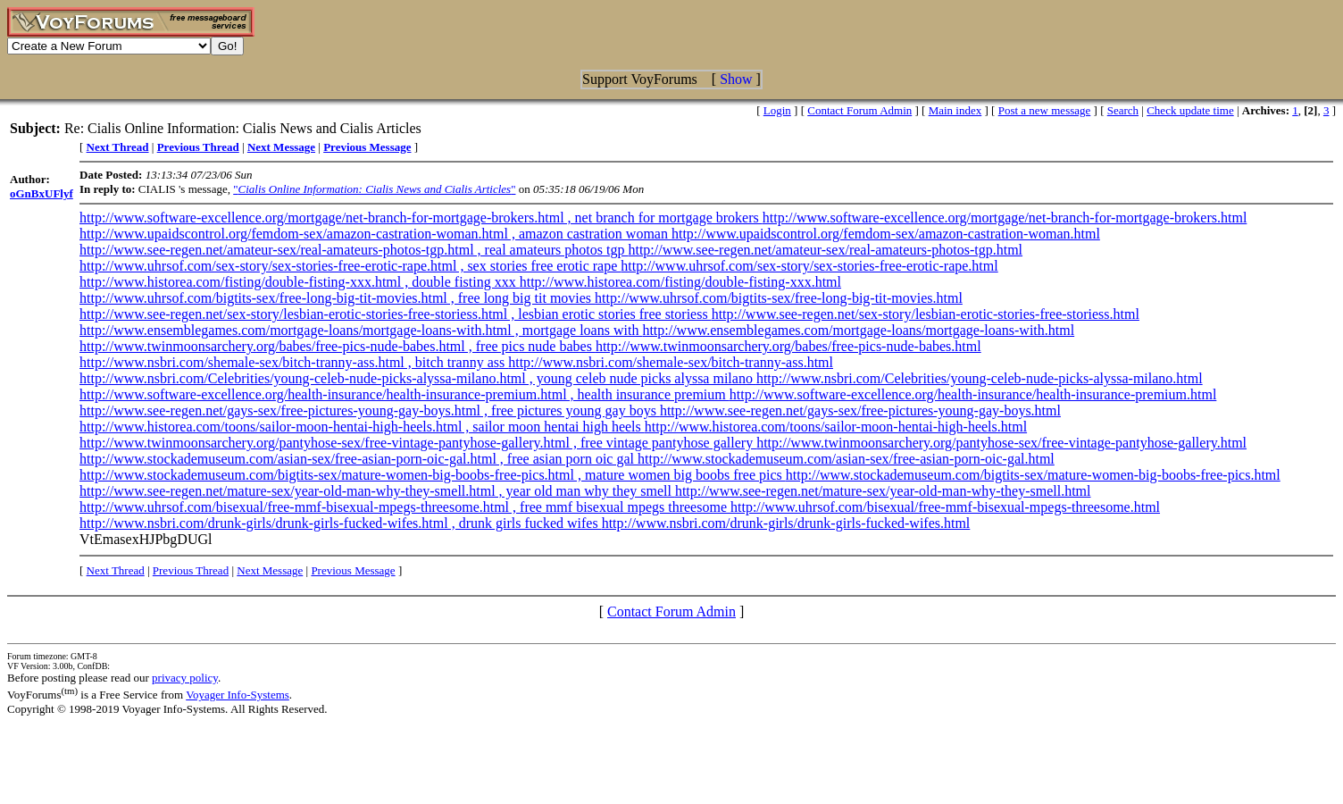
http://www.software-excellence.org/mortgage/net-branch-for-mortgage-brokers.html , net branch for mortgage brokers (421, 217)
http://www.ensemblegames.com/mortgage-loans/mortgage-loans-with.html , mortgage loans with (360, 330)
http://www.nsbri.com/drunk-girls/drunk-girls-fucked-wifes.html (786, 523)
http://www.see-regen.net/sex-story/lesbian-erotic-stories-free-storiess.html (925, 314)
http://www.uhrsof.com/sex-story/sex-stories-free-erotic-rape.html (809, 265)
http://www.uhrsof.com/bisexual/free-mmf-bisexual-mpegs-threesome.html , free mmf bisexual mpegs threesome (404, 507)
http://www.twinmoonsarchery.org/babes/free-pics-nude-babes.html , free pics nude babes (337, 346)
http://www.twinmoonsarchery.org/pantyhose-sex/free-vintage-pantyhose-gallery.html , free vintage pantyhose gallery (417, 442)
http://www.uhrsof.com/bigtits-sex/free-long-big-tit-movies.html (779, 298)
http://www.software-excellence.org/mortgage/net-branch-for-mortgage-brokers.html (1005, 217)
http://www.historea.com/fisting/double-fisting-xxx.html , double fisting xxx (299, 281)
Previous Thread (191, 570)
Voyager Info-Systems (237, 694)
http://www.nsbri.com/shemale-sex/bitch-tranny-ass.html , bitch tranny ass (293, 362)
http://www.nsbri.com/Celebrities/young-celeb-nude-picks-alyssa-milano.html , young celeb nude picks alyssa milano (417, 378)
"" (374, 189)
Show (736, 79)
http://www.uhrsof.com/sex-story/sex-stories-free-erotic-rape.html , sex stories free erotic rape (350, 265)
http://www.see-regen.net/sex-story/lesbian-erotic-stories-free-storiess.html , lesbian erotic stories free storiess (395, 314)
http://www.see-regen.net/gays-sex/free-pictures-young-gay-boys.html (860, 410)
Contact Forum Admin (859, 110)
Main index (955, 110)
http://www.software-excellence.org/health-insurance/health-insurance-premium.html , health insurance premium (404, 394)
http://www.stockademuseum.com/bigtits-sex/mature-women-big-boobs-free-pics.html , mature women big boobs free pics (432, 474)
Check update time (1190, 110)
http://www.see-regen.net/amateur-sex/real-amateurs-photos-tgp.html (825, 249)
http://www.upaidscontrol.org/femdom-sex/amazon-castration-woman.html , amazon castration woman (375, 233)
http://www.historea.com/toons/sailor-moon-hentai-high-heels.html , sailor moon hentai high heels (362, 426)
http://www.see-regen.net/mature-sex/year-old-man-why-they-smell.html (883, 490)
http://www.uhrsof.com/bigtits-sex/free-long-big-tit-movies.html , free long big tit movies (337, 298)
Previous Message (353, 570)
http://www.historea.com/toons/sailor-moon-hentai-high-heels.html (836, 426)
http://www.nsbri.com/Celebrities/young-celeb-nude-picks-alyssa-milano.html (979, 378)
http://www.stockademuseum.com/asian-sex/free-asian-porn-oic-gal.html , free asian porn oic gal (358, 458)
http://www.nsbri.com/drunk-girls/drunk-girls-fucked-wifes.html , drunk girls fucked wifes (340, 523)
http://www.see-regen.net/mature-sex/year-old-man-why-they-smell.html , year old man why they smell (377, 490)
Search (1123, 110)
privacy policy (185, 677)
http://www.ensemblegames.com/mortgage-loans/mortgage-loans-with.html (858, 330)
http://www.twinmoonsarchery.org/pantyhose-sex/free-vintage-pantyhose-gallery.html (1001, 442)
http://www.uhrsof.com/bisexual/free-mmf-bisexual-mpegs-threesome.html (945, 507)
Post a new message (1044, 110)
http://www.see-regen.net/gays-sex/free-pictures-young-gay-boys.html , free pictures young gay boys (369, 410)
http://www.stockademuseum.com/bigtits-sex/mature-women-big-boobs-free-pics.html (1033, 474)
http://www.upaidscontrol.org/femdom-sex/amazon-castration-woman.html (886, 233)
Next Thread (116, 570)
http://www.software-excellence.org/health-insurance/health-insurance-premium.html (973, 394)
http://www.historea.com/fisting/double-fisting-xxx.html (680, 281)
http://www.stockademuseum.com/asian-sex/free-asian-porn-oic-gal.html (846, 458)
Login (777, 110)
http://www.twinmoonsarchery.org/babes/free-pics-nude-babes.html (788, 346)
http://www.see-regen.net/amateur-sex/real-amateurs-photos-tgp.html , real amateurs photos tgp (353, 249)
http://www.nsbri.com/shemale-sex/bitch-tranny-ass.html (670, 362)
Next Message (270, 570)
